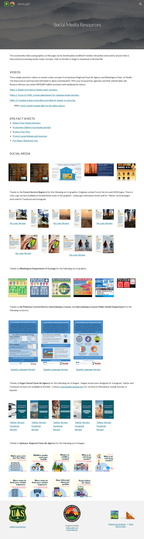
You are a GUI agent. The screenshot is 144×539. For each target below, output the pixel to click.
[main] (77, 25)
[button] (140, 4)
